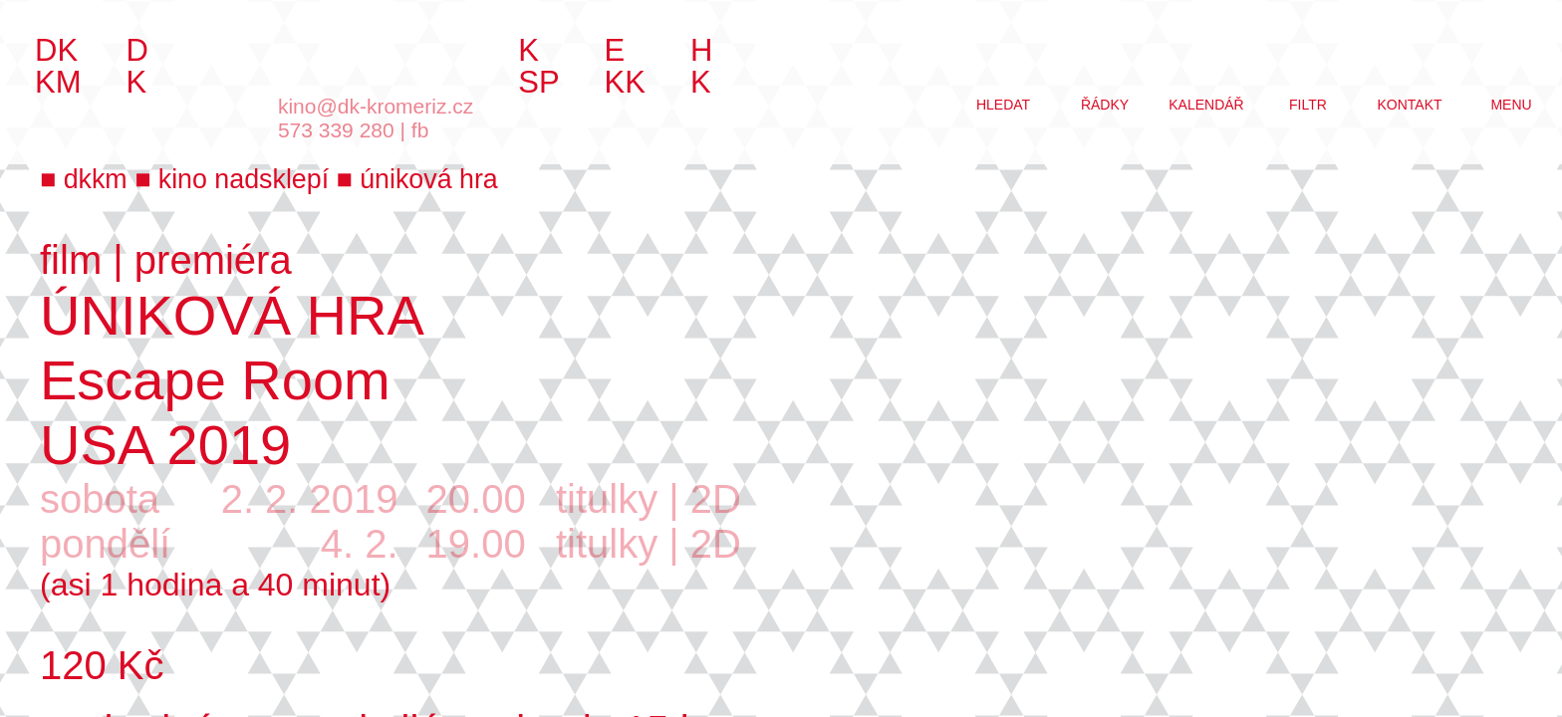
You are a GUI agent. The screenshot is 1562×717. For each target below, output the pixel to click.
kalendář (1206, 105)
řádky (1105, 105)
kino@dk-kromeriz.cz (375, 106)
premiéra (213, 260)
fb (420, 130)
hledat (1003, 105)
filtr (1308, 105)
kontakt (1409, 105)
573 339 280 (336, 130)
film (71, 260)
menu (1510, 105)
